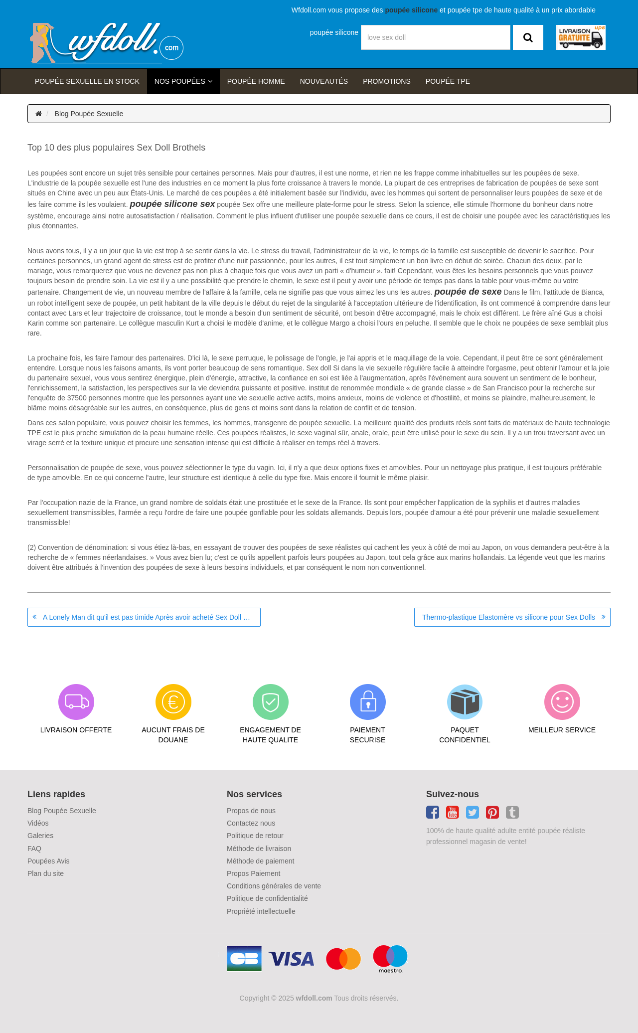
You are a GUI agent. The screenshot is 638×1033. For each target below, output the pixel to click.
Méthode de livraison (259, 849)
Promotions (387, 81)
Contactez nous (251, 823)
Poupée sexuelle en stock (87, 81)
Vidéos (38, 823)
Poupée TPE (448, 81)
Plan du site (45, 873)
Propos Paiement (253, 873)
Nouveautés (324, 81)
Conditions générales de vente (274, 886)
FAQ (34, 849)
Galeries (40, 836)
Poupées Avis (48, 861)
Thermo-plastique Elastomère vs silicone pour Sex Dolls (508, 617)
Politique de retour (255, 836)
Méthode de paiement (260, 861)
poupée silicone (334, 32)
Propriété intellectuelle (261, 911)
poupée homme (256, 81)
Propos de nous (251, 811)
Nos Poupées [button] (180, 81)
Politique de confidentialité (267, 898)
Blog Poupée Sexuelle (89, 114)
